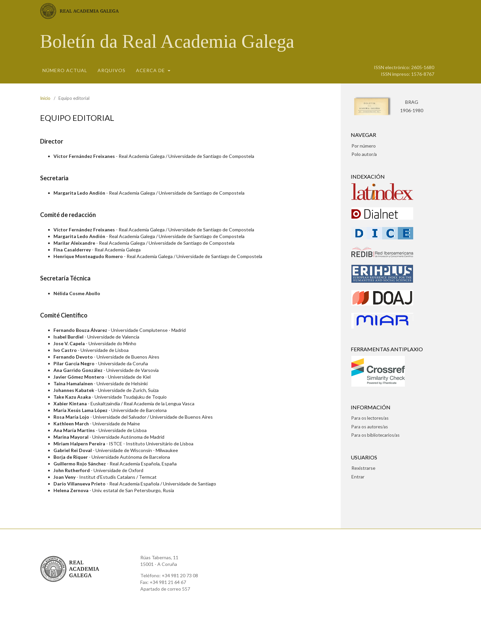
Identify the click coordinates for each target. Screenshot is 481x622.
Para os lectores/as (369, 418)
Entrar (357, 476)
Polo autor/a (364, 154)
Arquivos (112, 70)
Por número (363, 146)
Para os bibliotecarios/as (375, 435)
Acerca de (151, 70)
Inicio (45, 98)
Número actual (64, 70)
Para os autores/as (369, 426)
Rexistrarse (363, 468)
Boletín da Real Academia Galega (167, 41)
